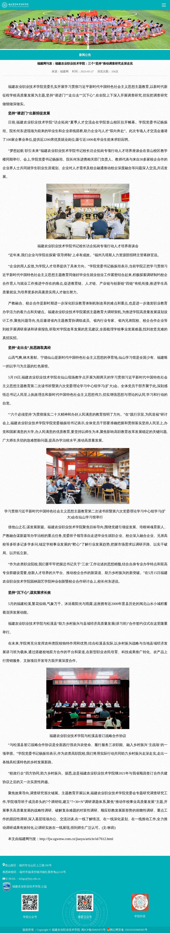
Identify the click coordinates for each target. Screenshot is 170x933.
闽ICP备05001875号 (94, 929)
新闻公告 (85, 55)
